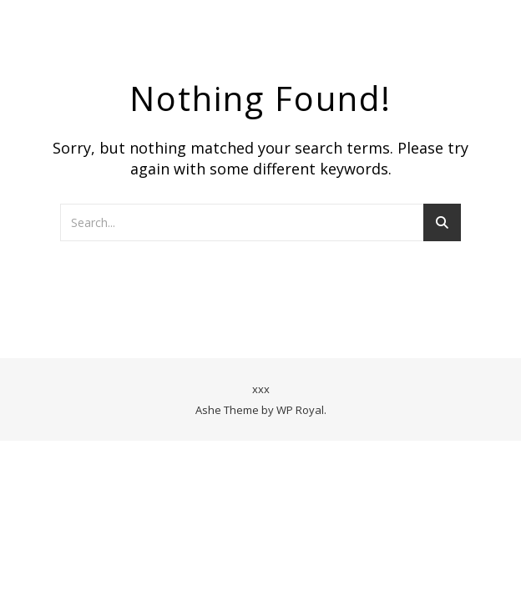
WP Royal (300, 409)
